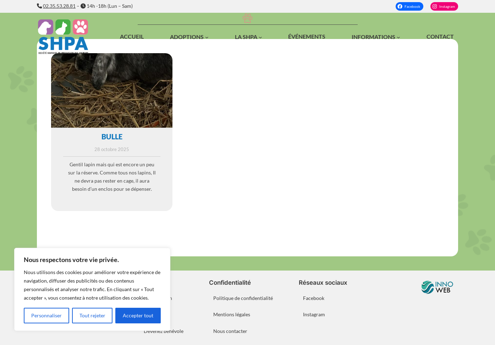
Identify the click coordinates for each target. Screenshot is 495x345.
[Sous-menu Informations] (398, 37)
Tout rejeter (92, 315)
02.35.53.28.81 (59, 6)
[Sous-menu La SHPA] (260, 37)
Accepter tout (138, 315)
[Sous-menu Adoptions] (207, 37)
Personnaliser (46, 315)
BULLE (111, 136)
